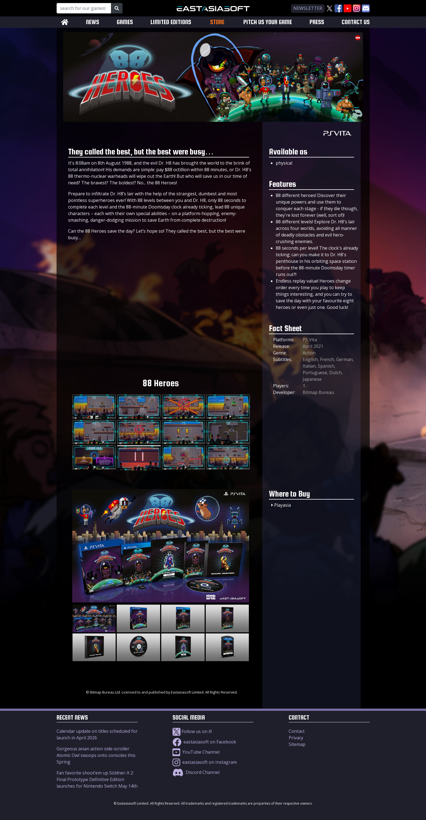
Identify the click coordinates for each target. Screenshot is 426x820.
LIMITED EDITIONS (171, 22)
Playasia (282, 505)
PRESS (317, 22)
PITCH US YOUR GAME (267, 22)
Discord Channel (195, 772)
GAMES (125, 22)
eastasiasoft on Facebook (204, 742)
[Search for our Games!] (84, 8)
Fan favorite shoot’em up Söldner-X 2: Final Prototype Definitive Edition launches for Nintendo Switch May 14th (97, 779)
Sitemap (297, 744)
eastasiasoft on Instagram (204, 762)
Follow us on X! (192, 731)
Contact (297, 731)
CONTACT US (356, 22)
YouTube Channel (195, 752)
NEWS (92, 22)
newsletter (307, 8)
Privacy (296, 738)
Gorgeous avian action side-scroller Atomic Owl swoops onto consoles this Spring (96, 755)
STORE (217, 22)
